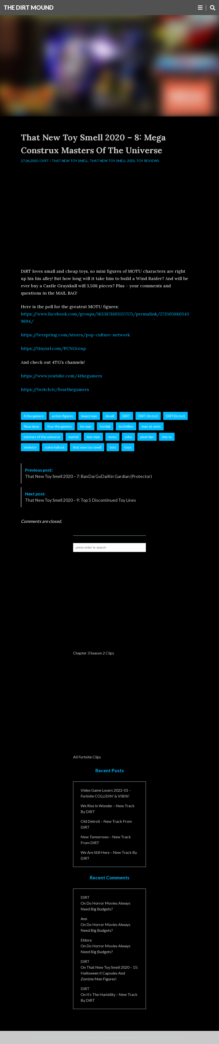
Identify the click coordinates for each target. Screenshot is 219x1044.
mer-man (93, 437)
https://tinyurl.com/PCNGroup (53, 348)
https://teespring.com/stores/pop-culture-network (75, 335)
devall (109, 416)
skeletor (30, 447)
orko (128, 437)
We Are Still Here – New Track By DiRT (109, 855)
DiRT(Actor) (175, 416)
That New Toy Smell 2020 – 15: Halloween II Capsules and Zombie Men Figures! (109, 973)
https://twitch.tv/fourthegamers (55, 389)
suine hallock (55, 447)
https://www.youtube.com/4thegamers (61, 376)
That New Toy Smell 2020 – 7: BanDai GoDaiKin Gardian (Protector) (88, 473)
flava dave (31, 426)
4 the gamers (34, 416)
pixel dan (147, 437)
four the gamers (59, 426)
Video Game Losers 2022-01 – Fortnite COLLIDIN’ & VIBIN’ (106, 793)
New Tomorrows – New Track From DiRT (106, 839)
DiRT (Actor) (148, 416)
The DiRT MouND (28, 7)
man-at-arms (151, 426)
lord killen (126, 426)
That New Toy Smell (69, 161)
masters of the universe (42, 437)
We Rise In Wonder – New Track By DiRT (108, 808)
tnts (113, 447)
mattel (73, 437)
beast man (89, 416)
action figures (62, 416)
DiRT (45, 161)
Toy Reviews (147, 161)
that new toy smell (87, 447)
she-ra (167, 437)
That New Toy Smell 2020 (112, 161)
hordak (105, 426)
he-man (86, 426)
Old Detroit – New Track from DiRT (106, 824)
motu (112, 437)
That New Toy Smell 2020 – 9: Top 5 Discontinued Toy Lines (80, 497)
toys (127, 447)
